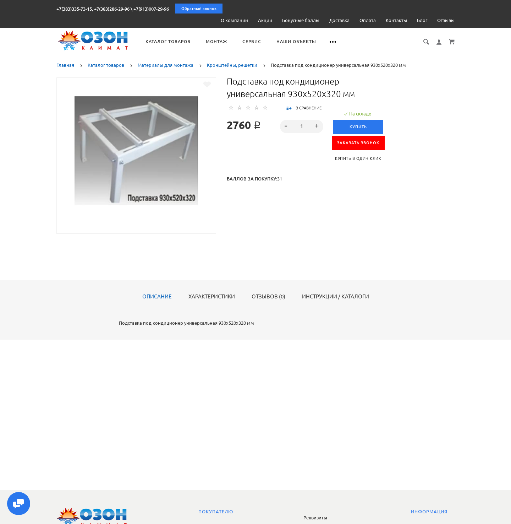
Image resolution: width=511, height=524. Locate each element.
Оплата (367, 20)
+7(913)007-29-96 (151, 8)
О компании (234, 20)
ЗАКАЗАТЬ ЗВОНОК (358, 143)
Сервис (255, 41)
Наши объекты (299, 41)
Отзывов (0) (268, 296)
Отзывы (446, 20)
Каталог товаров (171, 41)
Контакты (396, 20)
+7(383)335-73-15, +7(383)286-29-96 (93, 8)
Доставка (339, 20)
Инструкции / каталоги (335, 296)
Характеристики (211, 296)
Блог (422, 20)
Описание (157, 296)
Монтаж (219, 41)
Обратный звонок (198, 8)
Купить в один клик (358, 158)
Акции (265, 20)
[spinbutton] (301, 126)
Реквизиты (315, 517)
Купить (358, 127)
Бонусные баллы (300, 20)
